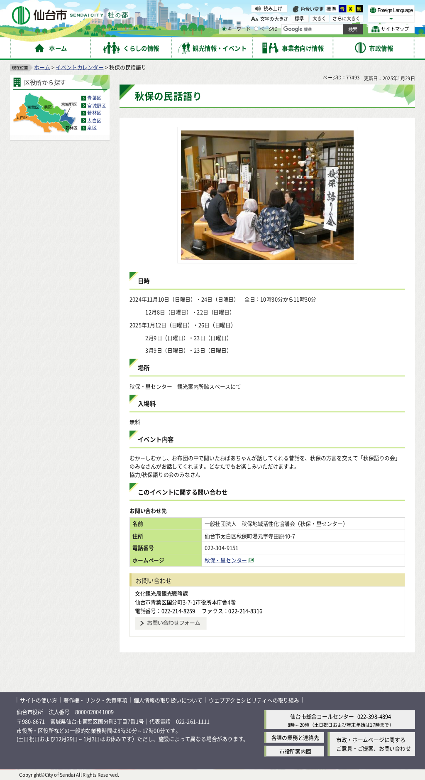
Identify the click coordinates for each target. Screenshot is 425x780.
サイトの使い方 (38, 700)
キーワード (236, 29)
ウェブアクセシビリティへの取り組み (254, 700)
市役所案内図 (295, 751)
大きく (320, 18)
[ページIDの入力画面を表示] (256, 29)
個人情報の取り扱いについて (168, 700)
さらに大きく (346, 18)
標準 (331, 8)
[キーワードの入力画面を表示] (224, 29)
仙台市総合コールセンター (322, 716)
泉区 (91, 128)
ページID (266, 29)
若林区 (94, 112)
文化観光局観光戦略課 (161, 593)
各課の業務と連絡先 (295, 737)
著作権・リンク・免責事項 (95, 700)
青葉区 (94, 97)
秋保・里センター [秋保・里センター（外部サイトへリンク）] (226, 560)
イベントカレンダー (79, 67)
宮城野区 (96, 105)
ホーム (42, 67)
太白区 (94, 120)
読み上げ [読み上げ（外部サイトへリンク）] (273, 8)
